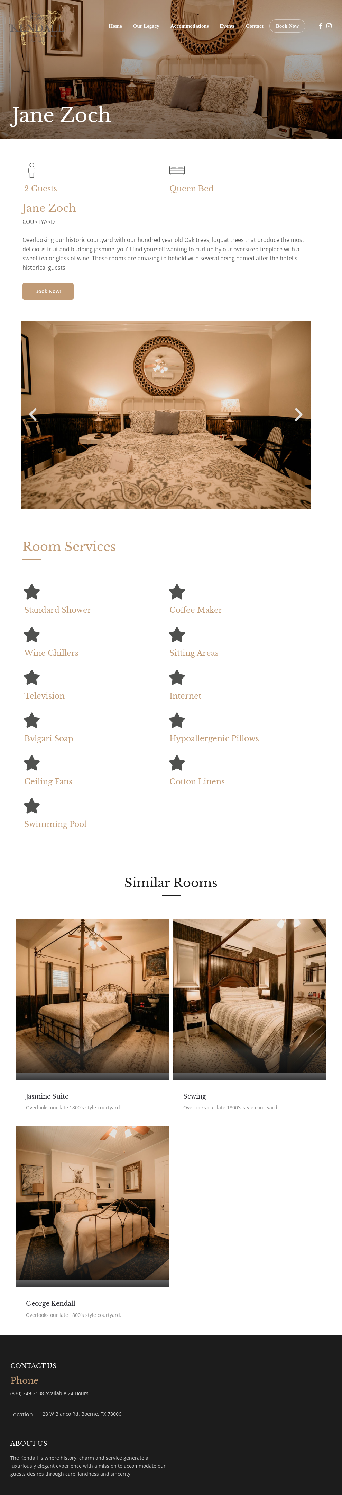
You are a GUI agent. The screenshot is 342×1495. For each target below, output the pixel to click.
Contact (255, 26)
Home (115, 26)
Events (227, 26)
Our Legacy (146, 26)
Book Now (287, 26)
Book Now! (48, 291)
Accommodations (189, 26)
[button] (32, 414)
